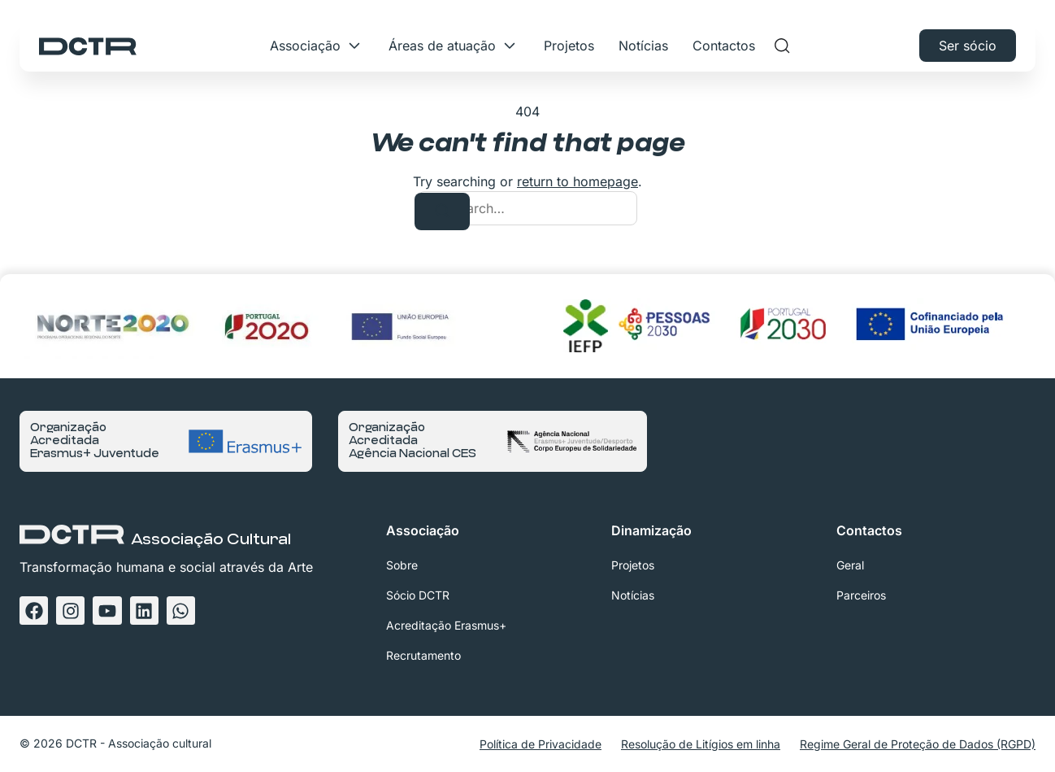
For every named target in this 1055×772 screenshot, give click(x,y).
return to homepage (577, 181)
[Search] (442, 211)
